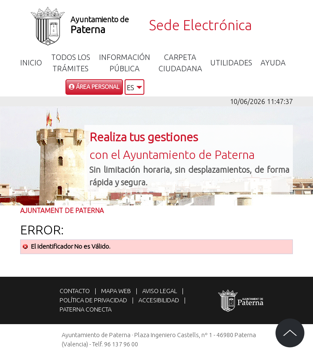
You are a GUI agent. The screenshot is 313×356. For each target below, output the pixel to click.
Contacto (75, 291)
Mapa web (116, 291)
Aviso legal (159, 291)
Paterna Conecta (86, 309)
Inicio (31, 62)
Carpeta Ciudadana (180, 63)
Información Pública (124, 63)
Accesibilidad (158, 300)
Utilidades (231, 62)
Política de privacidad (93, 300)
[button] (134, 87)
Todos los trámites (70, 63)
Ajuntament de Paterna (62, 210)
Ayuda (273, 62)
